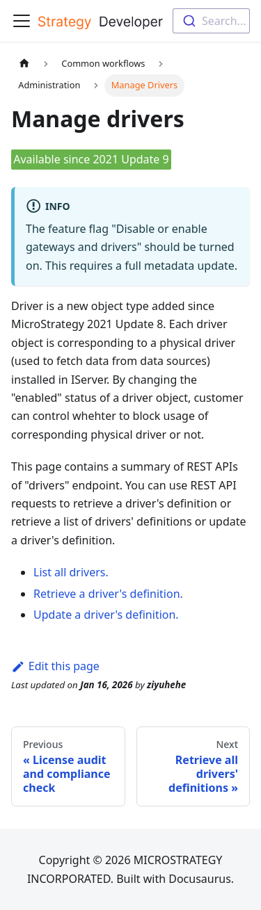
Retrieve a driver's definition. (108, 593)
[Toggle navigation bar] (21, 20)
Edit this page (55, 666)
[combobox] (211, 20)
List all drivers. (71, 572)
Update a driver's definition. (106, 614)
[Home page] (24, 63)
